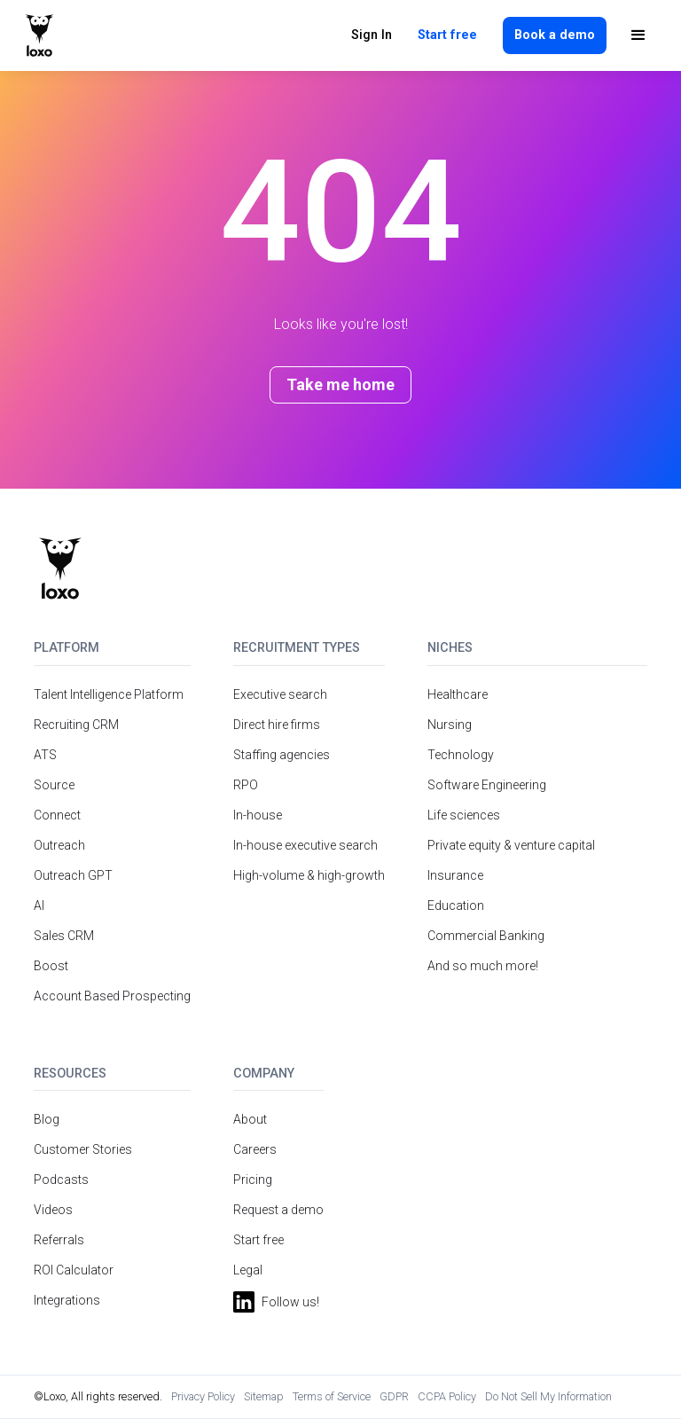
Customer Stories (83, 1149)
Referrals (59, 1240)
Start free (447, 35)
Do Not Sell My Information (548, 1396)
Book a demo (554, 35)
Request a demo (278, 1210)
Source (54, 785)
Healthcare (457, 694)
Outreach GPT (73, 875)
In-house (257, 815)
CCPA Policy (447, 1396)
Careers (255, 1149)
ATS (45, 755)
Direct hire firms (276, 724)
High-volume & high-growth (309, 875)
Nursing (449, 724)
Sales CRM (64, 936)
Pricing (252, 1179)
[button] (638, 35)
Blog (46, 1119)
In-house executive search (305, 845)
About (250, 1119)
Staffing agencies (281, 755)
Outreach (59, 845)
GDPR (394, 1396)
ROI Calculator (74, 1270)
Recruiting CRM (76, 724)
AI (39, 905)
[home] (39, 35)
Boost (51, 966)
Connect (57, 815)
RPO (245, 785)
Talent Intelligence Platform (109, 694)
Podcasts (61, 1179)
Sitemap (264, 1396)
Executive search (280, 694)
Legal (247, 1270)
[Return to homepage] (60, 568)
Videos (53, 1210)
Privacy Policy (203, 1396)
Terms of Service (332, 1396)
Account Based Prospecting (112, 996)
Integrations (67, 1300)
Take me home (340, 384)
